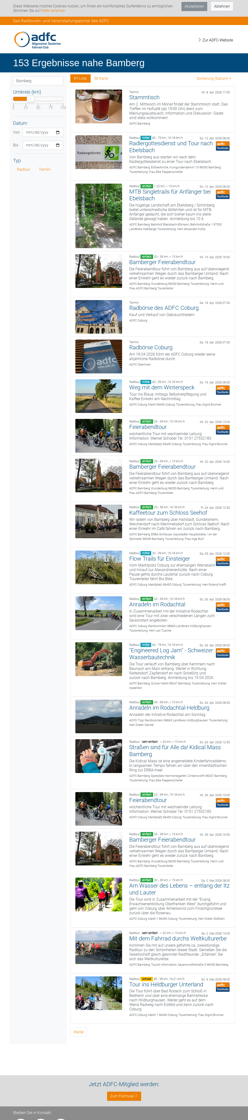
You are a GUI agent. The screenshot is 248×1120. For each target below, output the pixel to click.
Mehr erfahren (53, 10)
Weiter (78, 1032)
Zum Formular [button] (124, 1096)
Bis (15, 145)
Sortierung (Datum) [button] (212, 78)
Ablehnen (222, 6)
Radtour (23, 169)
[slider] (31, 98)
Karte (101, 78)
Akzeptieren (194, 6)
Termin (45, 169)
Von (16, 132)
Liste (80, 78)
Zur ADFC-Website (215, 40)
